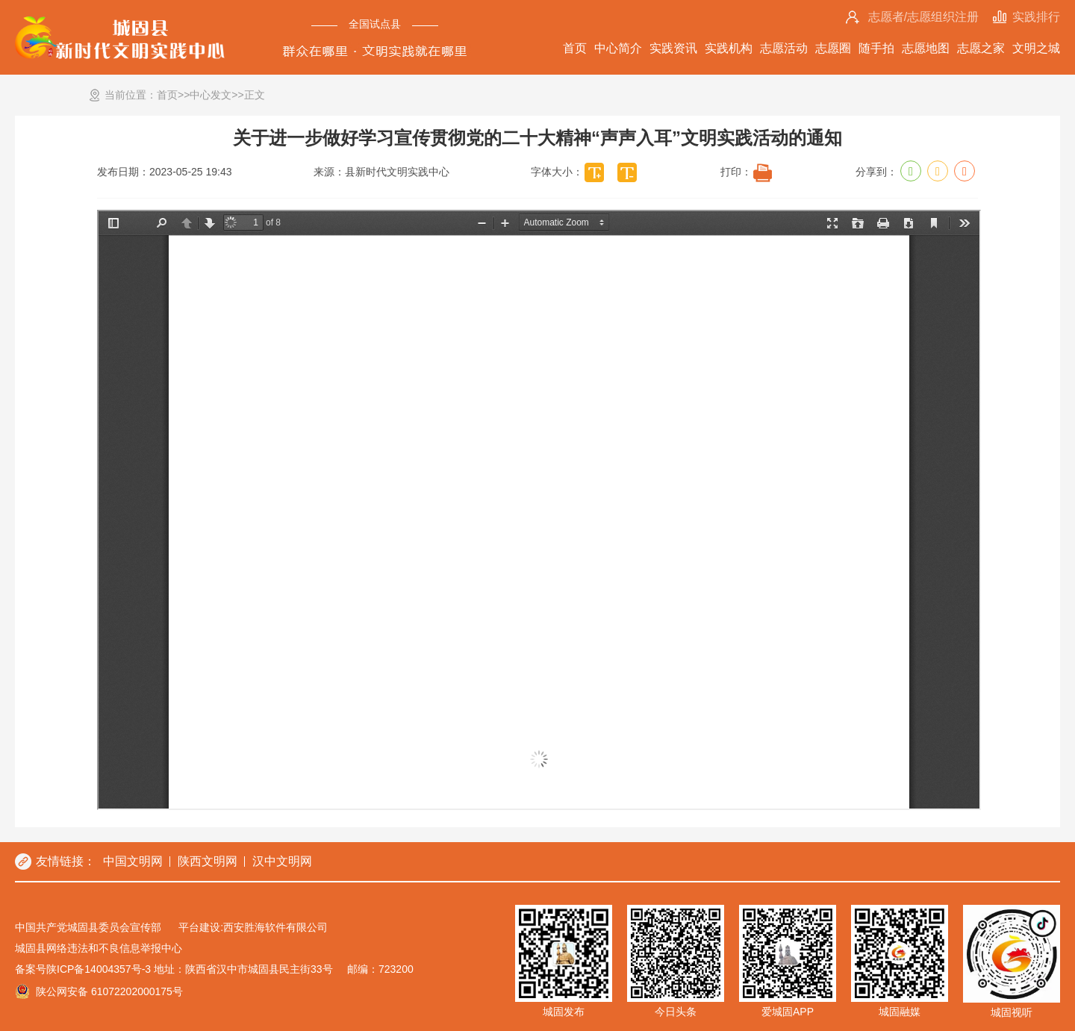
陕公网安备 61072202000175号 (109, 991)
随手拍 (876, 48)
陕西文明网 (207, 861)
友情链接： (66, 861)
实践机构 (728, 48)
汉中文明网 (282, 861)
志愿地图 (926, 48)
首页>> (173, 95)
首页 (575, 48)
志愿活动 (784, 48)
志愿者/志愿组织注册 (923, 16)
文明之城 (1036, 48)
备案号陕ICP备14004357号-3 (83, 969)
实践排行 (1036, 16)
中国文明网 (133, 861)
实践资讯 (673, 48)
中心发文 (210, 95)
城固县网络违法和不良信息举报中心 (98, 948)
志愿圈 (833, 48)
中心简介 (618, 48)
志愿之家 (981, 48)
